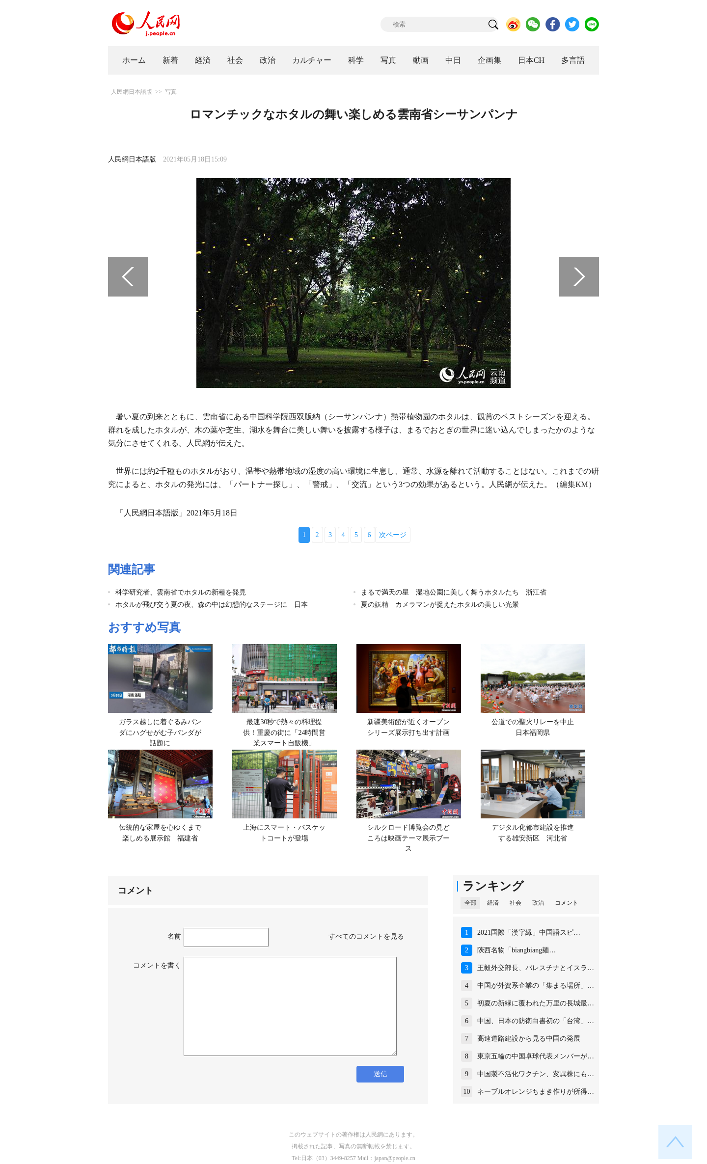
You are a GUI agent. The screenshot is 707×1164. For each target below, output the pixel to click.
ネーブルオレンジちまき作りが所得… (535, 1091)
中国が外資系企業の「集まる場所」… (535, 985)
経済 (203, 60)
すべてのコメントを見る (366, 936)
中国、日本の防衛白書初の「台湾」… (535, 1021)
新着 (170, 60)
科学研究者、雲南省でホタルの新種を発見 (180, 592)
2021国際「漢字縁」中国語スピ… (528, 932)
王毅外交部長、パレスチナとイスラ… (535, 968)
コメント (566, 902)
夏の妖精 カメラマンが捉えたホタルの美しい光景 (440, 604)
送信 (380, 1074)
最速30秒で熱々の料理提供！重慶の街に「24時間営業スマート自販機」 (284, 732)
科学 (356, 60)
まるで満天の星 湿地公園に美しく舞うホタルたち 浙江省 (453, 592)
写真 (388, 60)
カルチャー (311, 60)
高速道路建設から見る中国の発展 (528, 1038)
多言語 (573, 60)
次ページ (393, 535)
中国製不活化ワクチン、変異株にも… (535, 1074)
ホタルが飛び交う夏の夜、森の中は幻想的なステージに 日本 (211, 604)
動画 (421, 60)
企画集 (489, 60)
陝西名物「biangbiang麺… (516, 950)
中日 (453, 60)
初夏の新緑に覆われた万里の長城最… (535, 1003)
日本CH (531, 60)
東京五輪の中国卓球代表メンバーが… (535, 1056)
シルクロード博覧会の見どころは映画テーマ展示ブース (408, 838)
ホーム (134, 60)
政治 (267, 60)
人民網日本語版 (131, 91)
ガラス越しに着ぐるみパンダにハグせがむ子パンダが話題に (160, 732)
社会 (235, 60)
